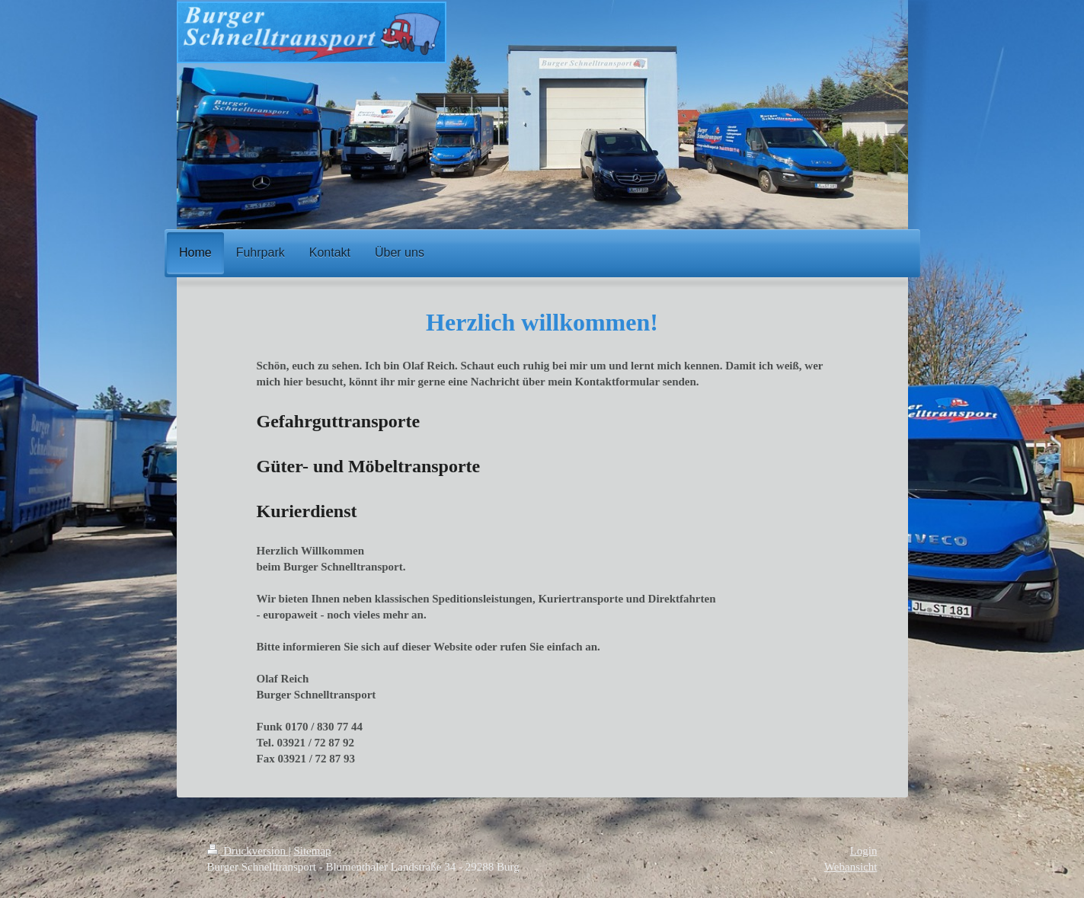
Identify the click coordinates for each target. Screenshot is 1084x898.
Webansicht (851, 867)
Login (864, 851)
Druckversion (248, 851)
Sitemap (312, 851)
